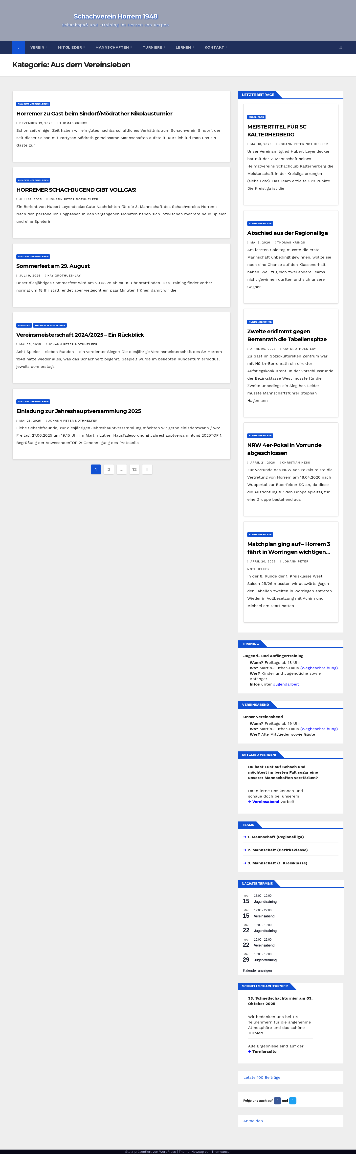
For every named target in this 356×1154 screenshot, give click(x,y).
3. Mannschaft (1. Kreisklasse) (278, 863)
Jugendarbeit (286, 684)
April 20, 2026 (263, 561)
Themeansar (221, 1152)
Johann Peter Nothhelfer (72, 199)
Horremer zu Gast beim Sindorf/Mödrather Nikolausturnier (94, 113)
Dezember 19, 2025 (36, 123)
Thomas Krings (72, 123)
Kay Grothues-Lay (63, 275)
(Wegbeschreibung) (319, 668)
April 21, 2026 (263, 462)
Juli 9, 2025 (30, 275)
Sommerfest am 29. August (53, 266)
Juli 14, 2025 (31, 199)
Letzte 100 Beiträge (261, 1077)
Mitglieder (70, 47)
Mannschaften (112, 47)
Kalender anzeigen (257, 970)
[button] (340, 47)
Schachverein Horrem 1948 (115, 16)
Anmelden (253, 1120)
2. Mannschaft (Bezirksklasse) (278, 850)
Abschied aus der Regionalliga (287, 233)
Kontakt (215, 47)
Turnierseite (264, 1051)
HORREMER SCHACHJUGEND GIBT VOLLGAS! (76, 189)
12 (134, 469)
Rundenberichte (260, 223)
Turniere (153, 47)
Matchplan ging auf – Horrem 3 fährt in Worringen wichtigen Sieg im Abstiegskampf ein (288, 552)
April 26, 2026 (263, 349)
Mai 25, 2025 (30, 344)
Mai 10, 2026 (261, 144)
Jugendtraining (265, 902)
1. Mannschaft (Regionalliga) (276, 837)
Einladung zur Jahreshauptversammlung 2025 (78, 411)
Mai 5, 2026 (260, 242)
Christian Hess (295, 462)
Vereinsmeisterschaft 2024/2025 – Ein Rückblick (80, 335)
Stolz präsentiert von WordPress (151, 1152)
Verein (37, 47)
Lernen (184, 47)
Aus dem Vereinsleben (33, 104)
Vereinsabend (265, 801)
